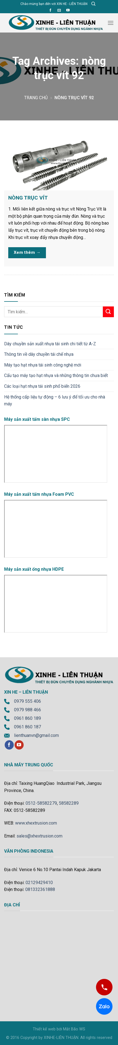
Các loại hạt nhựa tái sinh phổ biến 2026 (42, 386)
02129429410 (39, 882)
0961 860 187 (27, 726)
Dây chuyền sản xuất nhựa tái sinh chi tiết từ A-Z (50, 343)
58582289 (69, 803)
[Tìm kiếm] (93, 4)
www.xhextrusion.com (36, 823)
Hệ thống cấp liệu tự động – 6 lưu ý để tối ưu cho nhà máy (54, 400)
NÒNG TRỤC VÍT (28, 198)
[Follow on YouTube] (68, 10)
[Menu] (110, 22)
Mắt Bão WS (74, 1029)
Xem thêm (27, 252)
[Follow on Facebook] (50, 10)
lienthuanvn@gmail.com (36, 735)
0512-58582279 (41, 803)
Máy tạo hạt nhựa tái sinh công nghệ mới (42, 365)
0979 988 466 (27, 709)
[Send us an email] (59, 10)
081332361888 (40, 889)
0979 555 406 (27, 701)
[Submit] (108, 311)
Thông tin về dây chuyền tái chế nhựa (38, 354)
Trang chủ (36, 97)
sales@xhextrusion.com (39, 836)
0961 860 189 (27, 718)
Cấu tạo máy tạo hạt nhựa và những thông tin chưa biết (56, 375)
